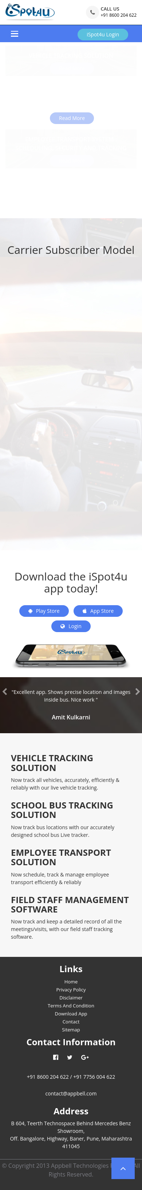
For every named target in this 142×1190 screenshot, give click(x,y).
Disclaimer (71, 997)
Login (70, 626)
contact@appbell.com (71, 1093)
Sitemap (71, 1029)
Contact (71, 1021)
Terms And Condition (71, 1005)
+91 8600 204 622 (118, 15)
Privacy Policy (71, 989)
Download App (71, 1013)
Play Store (44, 610)
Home (71, 981)
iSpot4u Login (103, 34)
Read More (72, 118)
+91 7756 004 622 (94, 1076)
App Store (98, 610)
